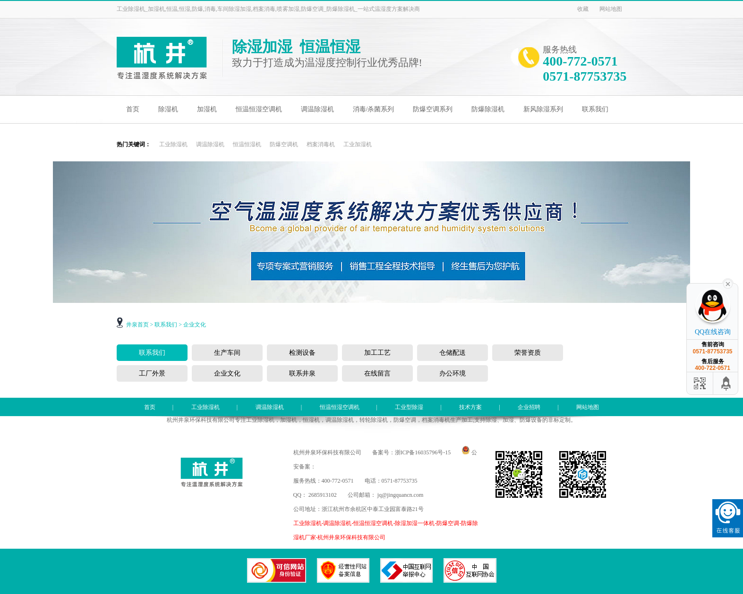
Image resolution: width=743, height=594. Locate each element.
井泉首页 (137, 324)
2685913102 (322, 495)
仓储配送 (452, 352)
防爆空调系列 (433, 109)
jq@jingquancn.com (400, 495)
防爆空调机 (284, 144)
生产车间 (227, 352)
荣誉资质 (527, 352)
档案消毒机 (321, 144)
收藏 (583, 9)
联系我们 (595, 109)
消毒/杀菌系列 (373, 109)
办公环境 (452, 373)
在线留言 (377, 373)
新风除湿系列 (543, 109)
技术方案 (470, 407)
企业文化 (194, 324)
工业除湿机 (173, 144)
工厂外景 (152, 373)
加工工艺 (377, 352)
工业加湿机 (357, 144)
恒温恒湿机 (247, 144)
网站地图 (610, 9)
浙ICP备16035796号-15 (423, 452)
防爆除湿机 (487, 109)
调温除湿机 (317, 109)
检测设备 (302, 352)
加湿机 (207, 109)
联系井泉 (302, 373)
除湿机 (168, 109)
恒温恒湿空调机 (259, 109)
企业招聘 (529, 407)
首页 (132, 109)
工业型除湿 (409, 407)
